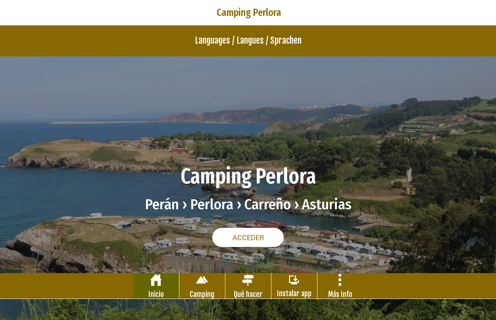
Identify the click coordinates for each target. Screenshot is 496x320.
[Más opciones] (340, 286)
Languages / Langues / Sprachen (248, 40)
